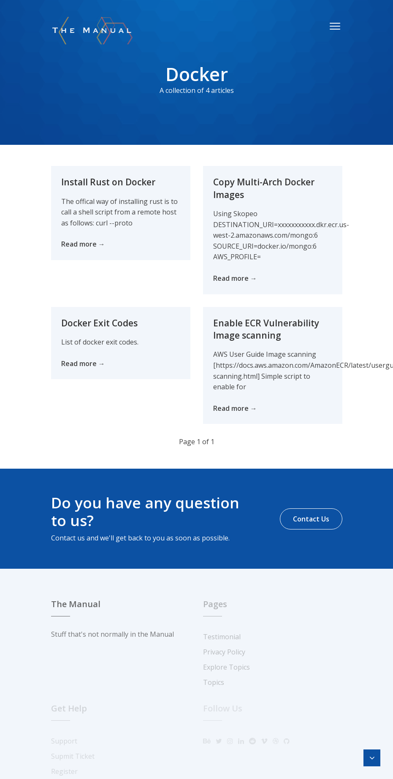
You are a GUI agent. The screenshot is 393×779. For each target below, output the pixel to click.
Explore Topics (226, 667)
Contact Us (311, 519)
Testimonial (222, 636)
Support (64, 741)
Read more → (83, 244)
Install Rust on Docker (107, 182)
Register (64, 771)
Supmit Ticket (73, 756)
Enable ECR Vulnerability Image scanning (265, 329)
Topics (213, 682)
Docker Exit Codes (98, 323)
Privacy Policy (224, 652)
